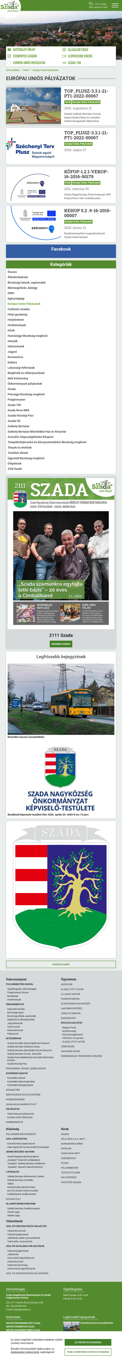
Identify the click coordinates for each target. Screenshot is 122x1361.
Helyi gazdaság (17, 314)
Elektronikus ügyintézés (75, 1003)
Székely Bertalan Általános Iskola (23, 1046)
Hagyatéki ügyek (70, 1051)
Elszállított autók (72, 989)
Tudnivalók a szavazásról (19, 1241)
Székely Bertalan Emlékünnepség (23, 1208)
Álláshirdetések (18, 277)
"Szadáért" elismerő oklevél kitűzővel (25, 1167)
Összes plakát (61, 964)
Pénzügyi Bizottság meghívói (26, 394)
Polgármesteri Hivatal (18, 992)
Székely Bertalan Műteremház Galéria (25, 1176)
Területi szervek (71, 1013)
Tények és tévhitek (20, 447)
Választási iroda (15, 1261)
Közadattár (13, 1090)
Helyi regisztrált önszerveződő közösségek (28, 1147)
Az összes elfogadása (88, 1342)
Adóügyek (66, 984)
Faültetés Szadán (19, 309)
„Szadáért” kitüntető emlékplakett (23, 1160)
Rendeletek (12, 996)
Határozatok (13, 1026)
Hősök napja (13, 1212)
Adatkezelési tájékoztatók (25, 1352)
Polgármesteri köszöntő (21, 1134)
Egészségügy (16, 298)
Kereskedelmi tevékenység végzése (81, 1056)
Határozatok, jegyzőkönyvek (21, 1268)
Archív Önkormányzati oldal (23, 1323)
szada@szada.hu (21, 1309)
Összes (12, 272)
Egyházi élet (13, 1199)
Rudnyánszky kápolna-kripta (21, 1187)
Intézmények (16, 346)
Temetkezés (68, 1046)
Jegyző (12, 351)
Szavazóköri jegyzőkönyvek (20, 1258)
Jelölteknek (12, 1254)
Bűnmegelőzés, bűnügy (22, 287)
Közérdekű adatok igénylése (21, 1081)
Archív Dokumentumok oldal (23, 1330)
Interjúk (13, 341)
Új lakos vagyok (70, 994)
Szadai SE (14, 421)
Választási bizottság (17, 1265)
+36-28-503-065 (18, 1306)
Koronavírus (15, 357)
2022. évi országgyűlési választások (27, 1273)
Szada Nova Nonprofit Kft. (21, 1104)
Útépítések (15, 463)
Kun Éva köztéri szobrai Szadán (22, 1190)
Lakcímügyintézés (71, 1008)
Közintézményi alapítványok (21, 1143)
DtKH (11, 293)
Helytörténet (16, 319)
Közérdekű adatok (16, 1078)
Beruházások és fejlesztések (23, 1094)
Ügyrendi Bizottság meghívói (26, 458)
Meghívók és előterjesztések (26, 373)
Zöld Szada (15, 468)
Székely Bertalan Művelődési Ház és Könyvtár (37, 431)
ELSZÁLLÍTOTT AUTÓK (73, 1041)
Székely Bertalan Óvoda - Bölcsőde (24, 1054)
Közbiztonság (69, 1031)
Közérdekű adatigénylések (20, 1085)
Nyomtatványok (70, 999)
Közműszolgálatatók (72, 1034)
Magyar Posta (69, 1027)
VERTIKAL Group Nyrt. (73, 1038)
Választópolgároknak (17, 1234)
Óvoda (12, 389)
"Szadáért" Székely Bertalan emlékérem (26, 1163)
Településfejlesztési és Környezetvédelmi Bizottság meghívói (47, 442)
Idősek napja (13, 1215)
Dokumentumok (15, 1030)
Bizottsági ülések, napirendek (27, 282)
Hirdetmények (17, 325)
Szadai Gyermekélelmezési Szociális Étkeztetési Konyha (30, 1058)
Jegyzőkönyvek (15, 1023)
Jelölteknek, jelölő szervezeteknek (23, 1238)
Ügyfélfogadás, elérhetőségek (21, 989)
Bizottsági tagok (15, 1012)
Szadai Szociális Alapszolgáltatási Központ (28, 1043)
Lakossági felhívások (21, 367)
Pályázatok (12, 1033)
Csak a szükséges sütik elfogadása (88, 1352)
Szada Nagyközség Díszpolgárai (23, 1156)
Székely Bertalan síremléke (20, 1180)
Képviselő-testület (16, 1009)
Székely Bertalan (18, 426)
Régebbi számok (61, 644)
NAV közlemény (18, 378)
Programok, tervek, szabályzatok (26, 1068)
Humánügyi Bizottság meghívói (28, 335)
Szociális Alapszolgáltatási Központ (30, 437)
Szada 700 (14, 405)
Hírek (26, 70)
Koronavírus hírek (72, 1143)
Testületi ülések (18, 452)
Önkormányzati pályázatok (25, 383)
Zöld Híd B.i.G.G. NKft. (73, 1139)
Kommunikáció (14, 1122)
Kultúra (12, 362)
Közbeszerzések (15, 1099)
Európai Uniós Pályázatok (45, 70)
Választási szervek (16, 1230)
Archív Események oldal (20, 1326)
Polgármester (16, 399)
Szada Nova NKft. (19, 410)
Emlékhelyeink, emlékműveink (21, 1194)
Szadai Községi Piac (21, 415)
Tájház (10, 1183)
